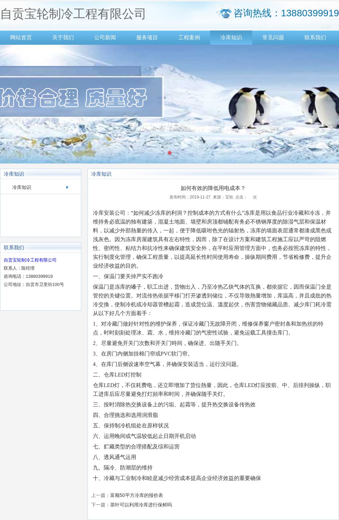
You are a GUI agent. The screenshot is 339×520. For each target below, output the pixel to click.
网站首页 (21, 37)
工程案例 (189, 37)
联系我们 (315, 37)
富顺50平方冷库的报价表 (136, 495)
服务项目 (147, 37)
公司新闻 (105, 37)
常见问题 (273, 37)
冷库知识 (231, 37)
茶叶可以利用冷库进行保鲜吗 (141, 504)
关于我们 (63, 37)
